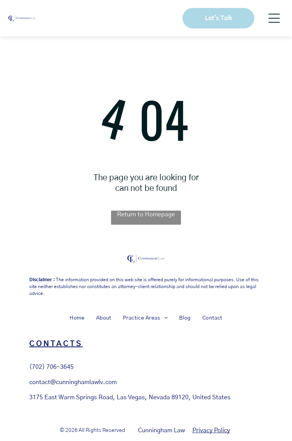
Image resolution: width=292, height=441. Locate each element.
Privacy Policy (211, 430)
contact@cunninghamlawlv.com (73, 382)
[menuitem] (77, 318)
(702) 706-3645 (51, 367)
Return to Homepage (146, 214)
